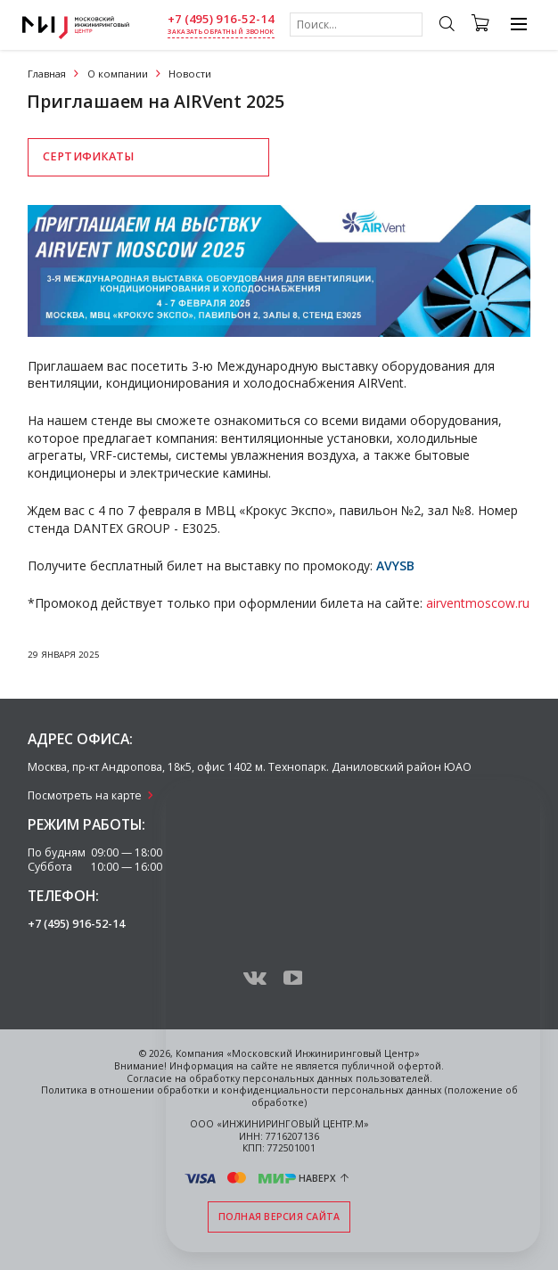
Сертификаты (88, 156)
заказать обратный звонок (221, 32)
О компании (117, 73)
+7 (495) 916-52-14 (221, 19)
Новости (189, 73)
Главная (47, 73)
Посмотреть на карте (85, 795)
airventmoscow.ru (477, 602)
